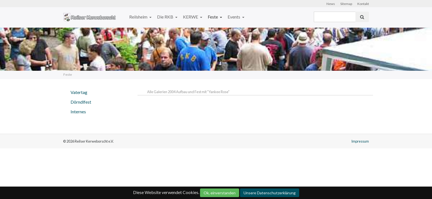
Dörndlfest (81, 101)
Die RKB (165, 16)
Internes (78, 111)
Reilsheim (138, 16)
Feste (213, 16)
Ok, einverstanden (220, 192)
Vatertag (79, 92)
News (330, 4)
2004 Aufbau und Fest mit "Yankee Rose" (198, 92)
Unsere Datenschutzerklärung (270, 192)
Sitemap (346, 4)
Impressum (360, 141)
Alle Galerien (157, 92)
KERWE (191, 16)
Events (234, 16)
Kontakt (363, 4)
